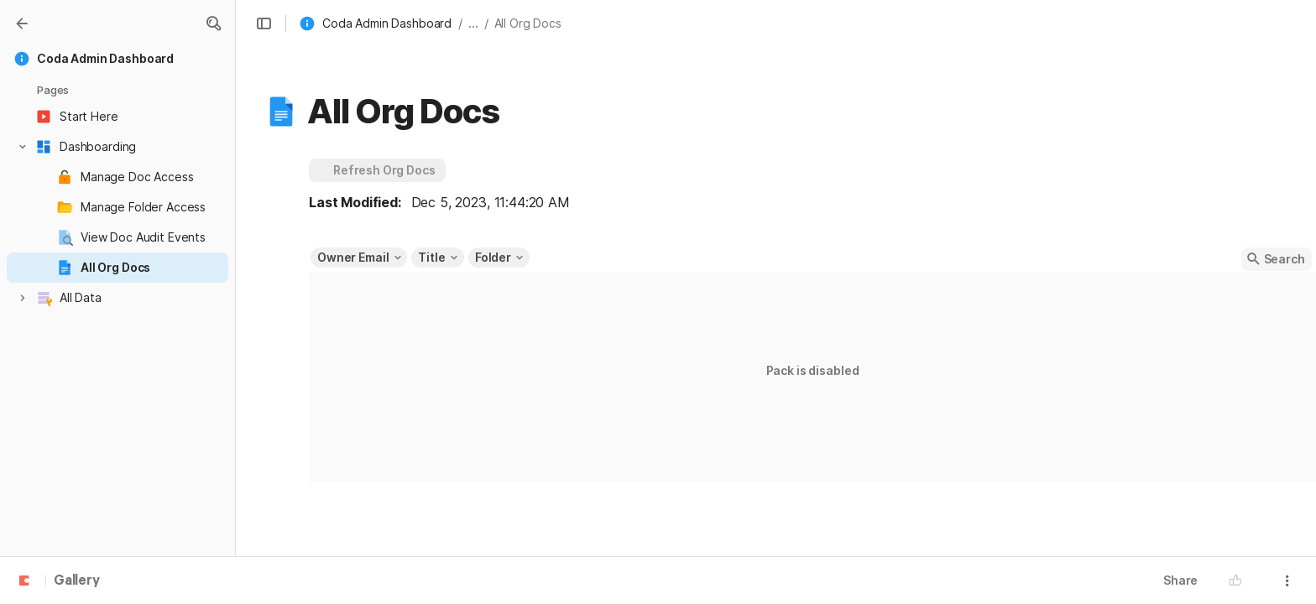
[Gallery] (22, 23)
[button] (213, 23)
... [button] (473, 23)
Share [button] (1180, 580)
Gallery (77, 581)
